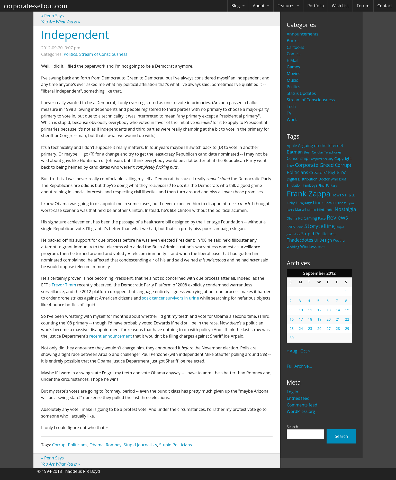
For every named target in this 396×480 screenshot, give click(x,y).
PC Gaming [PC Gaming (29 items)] (307, 218)
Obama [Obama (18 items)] (292, 218)
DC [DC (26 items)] (343, 172)
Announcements (302, 34)
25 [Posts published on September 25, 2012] (310, 328)
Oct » (305, 351)
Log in (292, 392)
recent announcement (110, 336)
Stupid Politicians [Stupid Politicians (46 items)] (318, 234)
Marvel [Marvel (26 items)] (300, 209)
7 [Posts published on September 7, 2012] (337, 300)
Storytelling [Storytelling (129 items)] (319, 226)
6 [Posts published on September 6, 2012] (328, 300)
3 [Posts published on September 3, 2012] (300, 300)
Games (293, 67)
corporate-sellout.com (35, 6)
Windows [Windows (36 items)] (308, 246)
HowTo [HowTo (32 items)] (337, 194)
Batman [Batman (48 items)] (295, 152)
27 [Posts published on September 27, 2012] (329, 328)
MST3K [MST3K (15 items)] (311, 210)
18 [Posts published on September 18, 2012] (310, 319)
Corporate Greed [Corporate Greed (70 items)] (314, 164)
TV (289, 113)
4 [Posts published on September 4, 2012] (309, 300)
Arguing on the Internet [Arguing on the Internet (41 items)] (320, 145)
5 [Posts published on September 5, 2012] (318, 300)
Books (293, 40)
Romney (113, 445)
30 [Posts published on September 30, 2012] (292, 337)
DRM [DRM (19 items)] (342, 179)
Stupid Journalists (140, 445)
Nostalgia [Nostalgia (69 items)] (345, 209)
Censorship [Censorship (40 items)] (297, 158)
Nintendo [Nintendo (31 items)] (325, 209)
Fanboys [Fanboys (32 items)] (310, 185)
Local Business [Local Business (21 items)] (336, 203)
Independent (75, 34)
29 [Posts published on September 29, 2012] (347, 328)
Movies (293, 73)
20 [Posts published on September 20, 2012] (329, 319)
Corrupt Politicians (69, 445)
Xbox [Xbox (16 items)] (321, 247)
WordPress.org (301, 411)
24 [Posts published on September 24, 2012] (301, 328)
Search (292, 426)
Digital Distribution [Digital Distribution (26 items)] (302, 179)
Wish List (340, 5)
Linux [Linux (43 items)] (318, 202)
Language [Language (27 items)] (304, 202)
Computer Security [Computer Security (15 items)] (321, 159)
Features (285, 5)
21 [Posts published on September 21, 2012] (338, 319)
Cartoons (295, 47)
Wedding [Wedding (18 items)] (293, 247)
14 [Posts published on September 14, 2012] (338, 309)
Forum (363, 5)
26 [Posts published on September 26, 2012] (319, 328)
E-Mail (292, 60)
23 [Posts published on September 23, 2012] (292, 328)
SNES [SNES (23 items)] (291, 226)
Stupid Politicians (175, 445)
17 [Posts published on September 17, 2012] (301, 319)
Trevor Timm (64, 285)
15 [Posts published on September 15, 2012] (347, 309)
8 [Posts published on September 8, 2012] (346, 300)
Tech (291, 106)
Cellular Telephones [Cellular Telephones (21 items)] (326, 152)
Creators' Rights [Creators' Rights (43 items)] (324, 172)
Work (292, 119)
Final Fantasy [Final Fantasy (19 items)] (328, 185)
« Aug (292, 351)
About (258, 5)
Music (292, 80)
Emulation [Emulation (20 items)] (294, 185)
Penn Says (52, 16)
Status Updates (301, 93)
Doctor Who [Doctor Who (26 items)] (328, 179)
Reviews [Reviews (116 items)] (337, 217)
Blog (235, 5)
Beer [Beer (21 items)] (307, 152)
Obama (96, 445)
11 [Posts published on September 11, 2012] (310, 309)
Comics (294, 54)
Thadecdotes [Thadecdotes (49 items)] (300, 240)
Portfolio (315, 5)
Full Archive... (299, 366)
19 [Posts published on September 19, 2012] (319, 319)
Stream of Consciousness (311, 100)
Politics (293, 86)
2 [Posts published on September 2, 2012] (291, 300)
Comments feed (302, 405)
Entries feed (298, 398)
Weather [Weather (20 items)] (339, 240)
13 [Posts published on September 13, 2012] (329, 309)
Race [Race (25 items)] (322, 218)
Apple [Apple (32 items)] (292, 145)
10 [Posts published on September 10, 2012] (301, 309)
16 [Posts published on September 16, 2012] (292, 319)
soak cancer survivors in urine (170, 298)
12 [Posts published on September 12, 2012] (319, 309)
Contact (384, 5)
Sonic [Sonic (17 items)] (299, 227)
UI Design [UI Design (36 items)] (323, 240)
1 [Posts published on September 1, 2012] (346, 291)
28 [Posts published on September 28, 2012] (338, 328)
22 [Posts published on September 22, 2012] (347, 319)
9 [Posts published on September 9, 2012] (291, 309)
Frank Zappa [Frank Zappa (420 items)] (308, 193)
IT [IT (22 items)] (346, 195)
